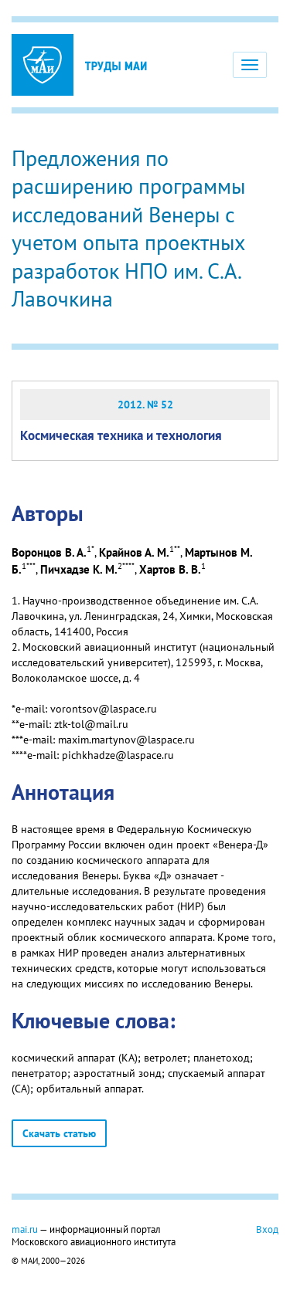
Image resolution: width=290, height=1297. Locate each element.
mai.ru (25, 1229)
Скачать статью (59, 1133)
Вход (267, 1229)
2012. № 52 (145, 404)
